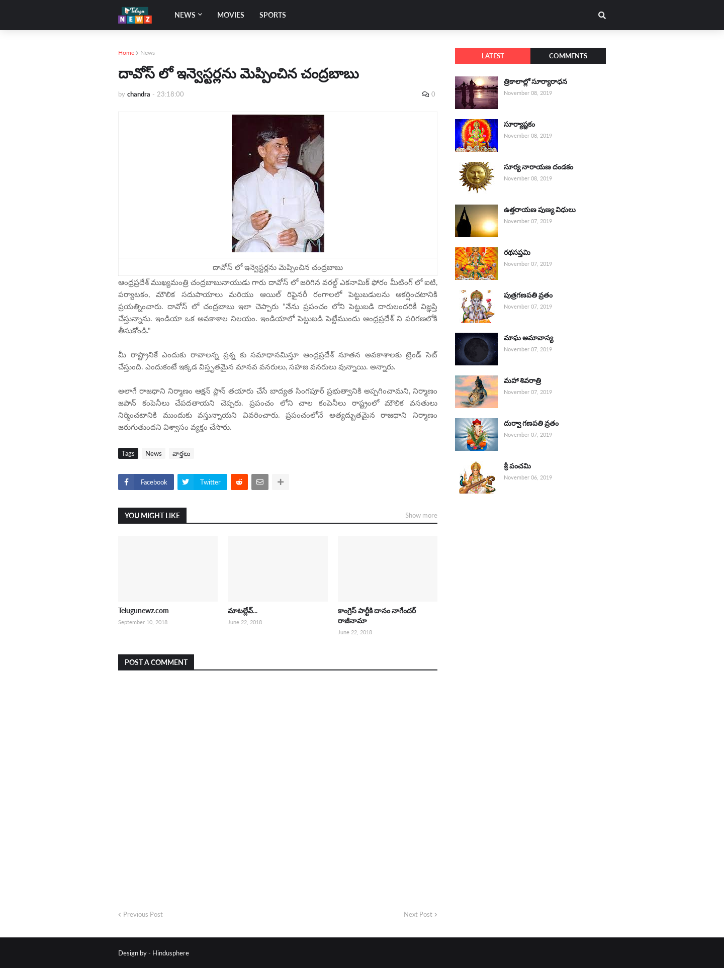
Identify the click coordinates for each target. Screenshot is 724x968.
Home (126, 52)
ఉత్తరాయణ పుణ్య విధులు (540, 209)
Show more (421, 515)
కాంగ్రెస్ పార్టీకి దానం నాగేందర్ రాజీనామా (377, 615)
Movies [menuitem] (230, 15)
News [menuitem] (185, 15)
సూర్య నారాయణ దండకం (538, 166)
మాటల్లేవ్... (242, 610)
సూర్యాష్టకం (519, 124)
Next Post (418, 914)
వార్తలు (181, 453)
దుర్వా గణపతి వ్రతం (531, 423)
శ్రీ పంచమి (517, 465)
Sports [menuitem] (272, 15)
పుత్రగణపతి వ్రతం (528, 295)
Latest (493, 56)
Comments (568, 56)
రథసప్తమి (517, 252)
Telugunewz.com (143, 610)
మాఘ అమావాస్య (528, 337)
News (147, 52)
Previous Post (143, 914)
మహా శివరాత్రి (522, 380)
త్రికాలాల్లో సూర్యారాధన (535, 81)
